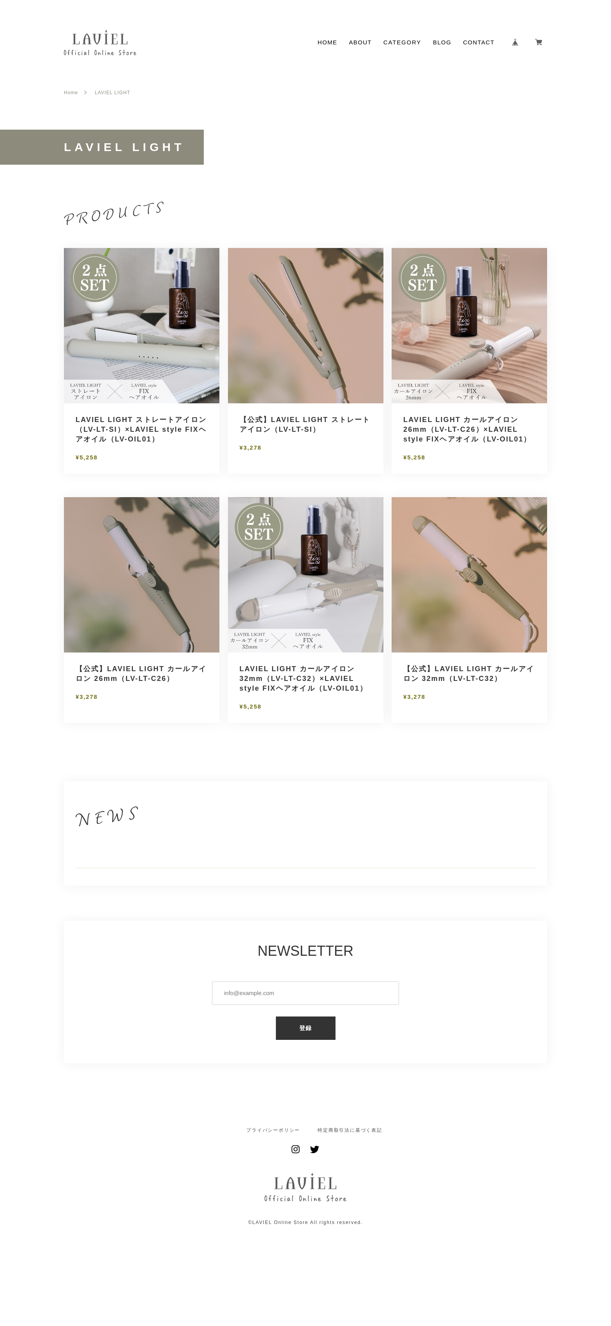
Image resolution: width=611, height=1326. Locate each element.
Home (71, 92)
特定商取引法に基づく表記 (350, 1175)
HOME (327, 42)
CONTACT (478, 42)
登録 (305, 1073)
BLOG (442, 42)
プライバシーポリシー (273, 1175)
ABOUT (360, 42)
